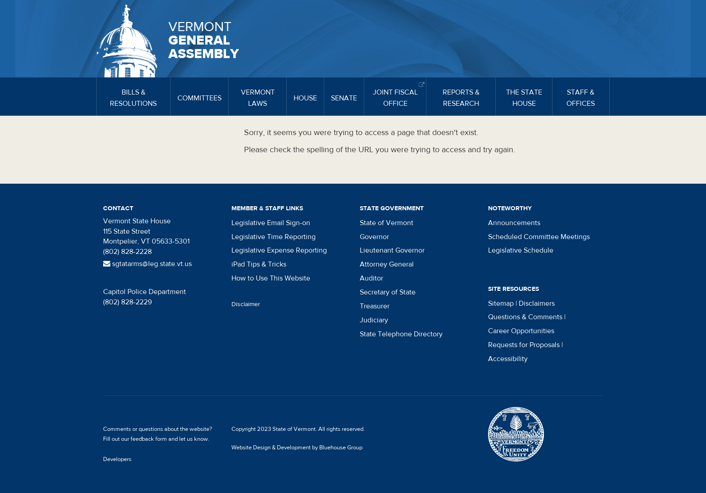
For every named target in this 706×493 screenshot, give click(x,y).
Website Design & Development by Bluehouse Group (296, 447)
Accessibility (508, 358)
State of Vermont (386, 222)
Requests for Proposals (524, 344)
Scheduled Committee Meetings (539, 236)
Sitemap (501, 303)
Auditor (371, 278)
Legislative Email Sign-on (270, 222)
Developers (117, 459)
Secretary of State (388, 292)
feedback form (149, 439)
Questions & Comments (525, 316)
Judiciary (374, 320)
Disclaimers (537, 303)
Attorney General (387, 264)
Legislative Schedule (520, 250)
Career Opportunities (521, 330)
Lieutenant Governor (392, 250)
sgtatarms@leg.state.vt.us (147, 263)
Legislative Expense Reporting (279, 250)
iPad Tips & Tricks (258, 264)
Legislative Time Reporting (273, 236)
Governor (374, 236)
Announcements (514, 222)
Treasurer (374, 306)
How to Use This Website (270, 278)
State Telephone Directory (401, 334)
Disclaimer (245, 304)
